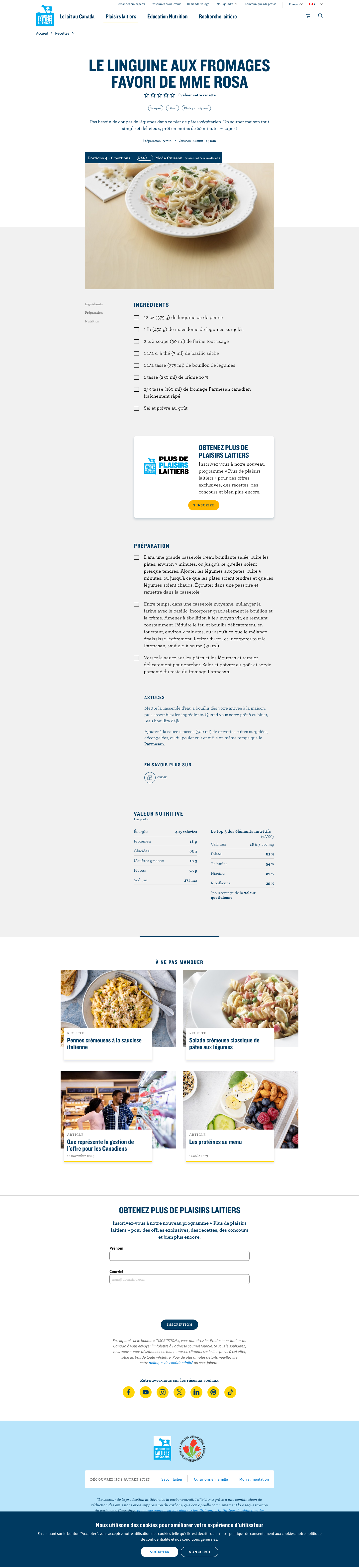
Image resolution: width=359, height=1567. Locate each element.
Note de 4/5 (166, 95)
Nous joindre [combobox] (225, 4)
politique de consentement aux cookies (262, 1533)
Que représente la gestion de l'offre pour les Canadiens (100, 1145)
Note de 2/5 (153, 95)
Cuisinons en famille (211, 1479)
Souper (155, 108)
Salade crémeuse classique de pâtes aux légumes (224, 1044)
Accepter (160, 1552)
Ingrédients (94, 304)
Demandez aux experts (131, 4)
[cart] (308, 16)
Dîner (172, 108)
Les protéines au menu (215, 1141)
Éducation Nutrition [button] (179, 16)
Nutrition (92, 321)
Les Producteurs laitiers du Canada (45, 15)
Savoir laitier (171, 1479)
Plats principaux (196, 108)
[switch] (177, 157)
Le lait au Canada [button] (84, 16)
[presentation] (179, 1302)
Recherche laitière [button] (231, 16)
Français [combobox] (294, 4)
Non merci (199, 1552)
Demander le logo (198, 4)
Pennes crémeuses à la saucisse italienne (104, 1044)
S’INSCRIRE (203, 505)
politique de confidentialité (171, 1362)
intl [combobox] (316, 4)
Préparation (94, 312)
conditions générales (199, 1539)
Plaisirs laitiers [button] (130, 16)
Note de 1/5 (146, 95)
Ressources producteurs (166, 4)
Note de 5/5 (172, 95)
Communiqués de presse (260, 4)
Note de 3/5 (159, 95)
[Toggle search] (321, 16)
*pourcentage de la (233, 894)
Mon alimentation (254, 1479)
